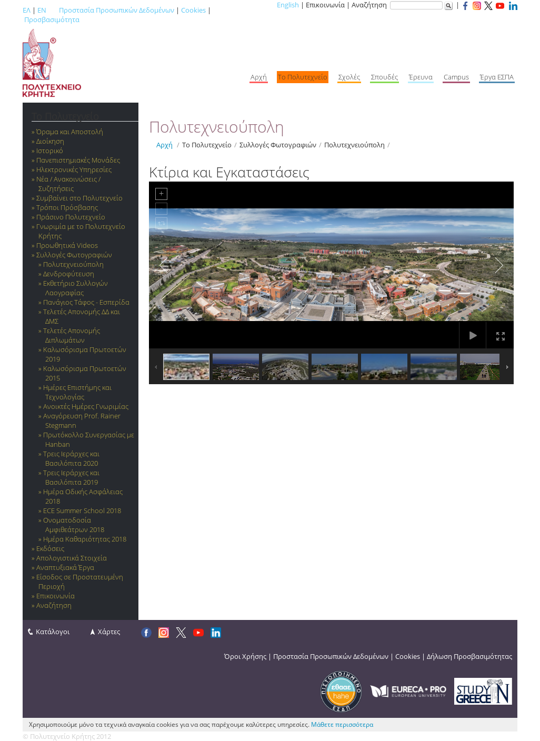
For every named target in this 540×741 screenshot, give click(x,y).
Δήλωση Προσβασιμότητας (469, 656)
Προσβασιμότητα (51, 19)
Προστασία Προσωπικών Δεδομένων (116, 10)
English (288, 4)
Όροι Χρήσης (245, 656)
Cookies (193, 10)
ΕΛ (27, 10)
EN (41, 10)
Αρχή (164, 144)
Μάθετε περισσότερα (342, 724)
